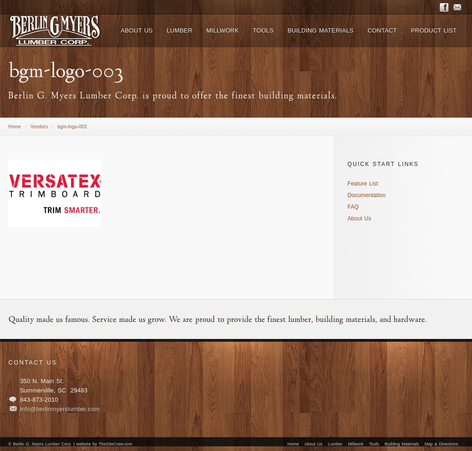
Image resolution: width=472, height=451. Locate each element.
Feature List (362, 183)
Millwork (355, 444)
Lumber (335, 444)
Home (14, 126)
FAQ (353, 207)
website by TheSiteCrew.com (104, 444)
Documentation (366, 195)
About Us (359, 218)
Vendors (39, 126)
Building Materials (402, 444)
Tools (374, 444)
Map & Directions (441, 444)
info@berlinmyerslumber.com (59, 408)
